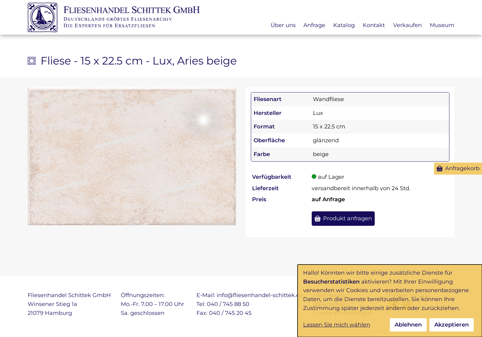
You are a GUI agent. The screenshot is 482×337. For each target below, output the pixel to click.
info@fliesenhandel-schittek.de (260, 295)
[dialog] (390, 301)
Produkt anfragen (347, 218)
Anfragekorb (462, 168)
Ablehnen (408, 324)
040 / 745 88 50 (228, 304)
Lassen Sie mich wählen (336, 324)
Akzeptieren (451, 324)
